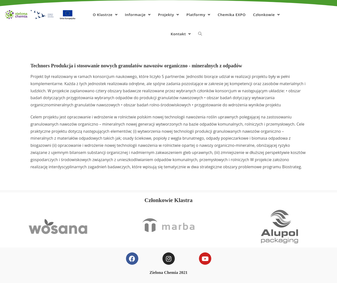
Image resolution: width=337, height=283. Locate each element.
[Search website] (200, 33)
